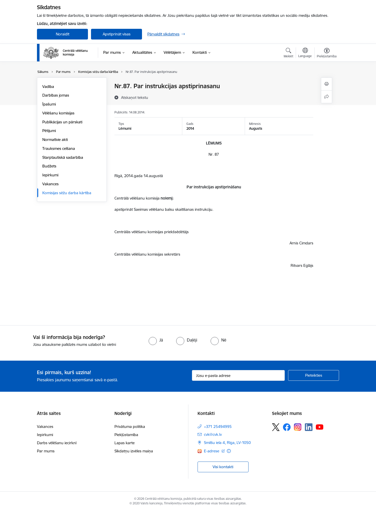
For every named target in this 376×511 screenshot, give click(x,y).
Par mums (46, 451)
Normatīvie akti (55, 139)
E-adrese (212, 451)
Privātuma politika (129, 426)
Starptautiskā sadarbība (62, 157)
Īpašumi (49, 104)
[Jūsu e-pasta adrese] (238, 375)
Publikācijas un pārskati (62, 122)
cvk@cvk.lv (213, 434)
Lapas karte (124, 442)
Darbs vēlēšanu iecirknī (56, 442)
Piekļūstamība (126, 434)
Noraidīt (62, 34)
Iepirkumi (50, 175)
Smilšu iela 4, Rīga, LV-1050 (227, 442)
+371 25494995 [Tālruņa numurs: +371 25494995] (218, 426)
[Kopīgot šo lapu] (326, 96)
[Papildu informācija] (229, 451)
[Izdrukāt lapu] (326, 84)
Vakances (50, 183)
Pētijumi (49, 130)
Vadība (48, 86)
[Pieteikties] (313, 375)
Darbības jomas (55, 95)
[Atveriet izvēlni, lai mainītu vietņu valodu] (305, 53)
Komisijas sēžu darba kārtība (66, 192)
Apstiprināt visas (117, 34)
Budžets (49, 166)
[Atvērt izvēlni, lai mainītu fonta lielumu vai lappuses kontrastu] (326, 53)
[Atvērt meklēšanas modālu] (288, 53)
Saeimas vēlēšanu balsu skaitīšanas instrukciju (173, 209)
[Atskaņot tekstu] (134, 97)
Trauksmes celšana (58, 148)
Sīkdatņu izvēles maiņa (133, 451)
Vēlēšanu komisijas (58, 113)
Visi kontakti (223, 466)
